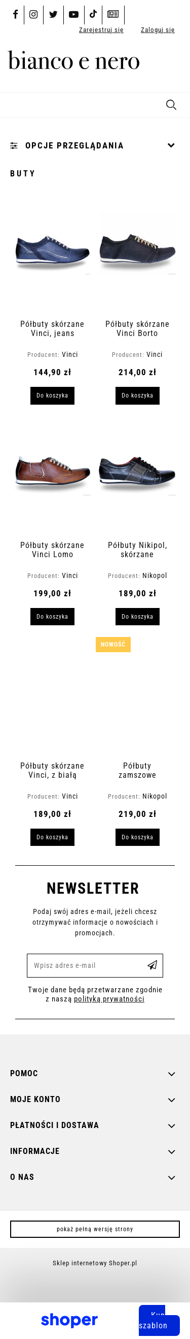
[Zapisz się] (152, 965)
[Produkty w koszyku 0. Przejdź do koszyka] (171, 63)
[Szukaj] (171, 103)
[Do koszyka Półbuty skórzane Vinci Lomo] (52, 616)
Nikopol (154, 575)
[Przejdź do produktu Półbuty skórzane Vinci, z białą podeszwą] (53, 698)
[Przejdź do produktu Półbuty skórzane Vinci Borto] (137, 256)
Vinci (70, 354)
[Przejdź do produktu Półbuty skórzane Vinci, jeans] (53, 256)
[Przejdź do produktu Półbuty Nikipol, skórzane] (137, 478)
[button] (12, 103)
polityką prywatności (109, 998)
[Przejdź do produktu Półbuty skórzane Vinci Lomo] (53, 478)
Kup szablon (153, 1320)
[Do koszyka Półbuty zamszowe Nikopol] (138, 837)
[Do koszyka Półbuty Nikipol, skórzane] (138, 616)
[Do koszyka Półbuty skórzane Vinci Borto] (138, 395)
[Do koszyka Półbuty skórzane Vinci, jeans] (52, 395)
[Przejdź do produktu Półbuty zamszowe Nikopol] (137, 698)
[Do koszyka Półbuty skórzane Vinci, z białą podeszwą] (52, 837)
